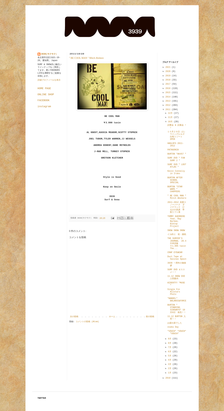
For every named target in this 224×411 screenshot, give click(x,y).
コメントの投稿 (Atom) (87, 321)
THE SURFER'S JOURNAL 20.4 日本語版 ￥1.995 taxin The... (176, 243)
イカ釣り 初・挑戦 (176, 234)
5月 (170, 356)
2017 (168, 84)
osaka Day (173, 327)
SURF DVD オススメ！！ (176, 270)
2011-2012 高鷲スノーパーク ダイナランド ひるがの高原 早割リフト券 (176, 207)
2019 (168, 76)
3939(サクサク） (49, 54)
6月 (170, 351)
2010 (168, 378)
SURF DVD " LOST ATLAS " (176, 165)
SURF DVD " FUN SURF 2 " (176, 159)
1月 (170, 373)
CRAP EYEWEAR (174, 252)
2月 (170, 368)
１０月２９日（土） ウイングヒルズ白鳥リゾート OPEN (177, 135)
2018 (168, 80)
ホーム (112, 316)
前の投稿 (150, 316)
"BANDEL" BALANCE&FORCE (176, 299)
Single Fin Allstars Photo (173, 292)
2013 (168, 101)
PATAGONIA (173, 150)
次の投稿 (74, 316)
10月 (171, 122)
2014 (168, 97)
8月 (170, 343)
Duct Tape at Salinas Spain (176, 257)
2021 (168, 67)
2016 (168, 88)
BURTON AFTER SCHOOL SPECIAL (174, 180)
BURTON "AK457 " (176, 154)
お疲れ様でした (174, 323)
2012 (168, 105)
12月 (171, 113)
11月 (171, 117)
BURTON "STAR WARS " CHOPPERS (174, 189)
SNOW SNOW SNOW (176, 230)
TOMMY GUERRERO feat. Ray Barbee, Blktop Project (176, 221)
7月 (170, 347)
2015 (168, 92)
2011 (168, 109)
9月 (170, 339)
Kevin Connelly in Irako (176, 172)
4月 (170, 360)
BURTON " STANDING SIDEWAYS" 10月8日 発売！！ (176, 309)
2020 (168, 71)
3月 (170, 364)
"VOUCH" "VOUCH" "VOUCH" (176, 332)
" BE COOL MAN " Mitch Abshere (86, 58)
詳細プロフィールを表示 (49, 80)
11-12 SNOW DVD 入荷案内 (176, 277)
